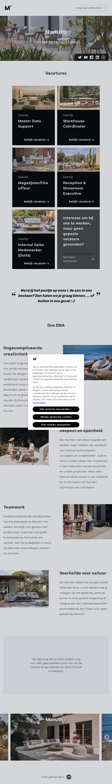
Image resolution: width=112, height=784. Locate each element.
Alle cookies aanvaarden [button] (56, 424)
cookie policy (39, 402)
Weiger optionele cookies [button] (56, 417)
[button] (56, 409)
